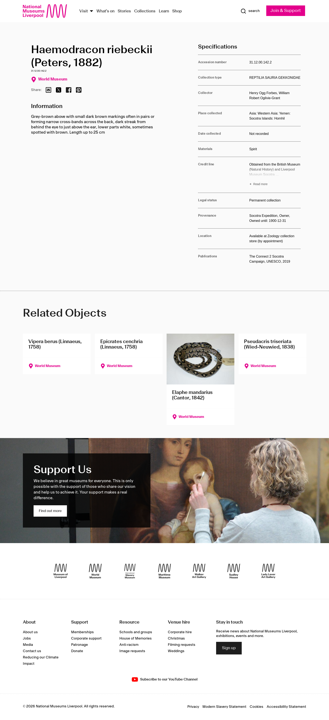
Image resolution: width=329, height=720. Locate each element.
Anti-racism (128, 645)
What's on (106, 11)
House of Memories (135, 638)
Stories (124, 11)
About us (30, 632)
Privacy (193, 707)
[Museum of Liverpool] (60, 571)
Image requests (132, 651)
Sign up (229, 648)
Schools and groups (135, 632)
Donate (77, 651)
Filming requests (181, 645)
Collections (144, 11)
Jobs (27, 638)
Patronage (79, 645)
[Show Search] (250, 11)
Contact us (32, 651)
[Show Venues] (91, 11)
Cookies (256, 707)
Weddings (176, 651)
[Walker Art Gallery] (199, 571)
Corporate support (86, 638)
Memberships (82, 632)
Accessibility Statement (286, 707)
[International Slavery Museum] (129, 571)
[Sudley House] (233, 571)
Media (28, 645)
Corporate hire (180, 632)
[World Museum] (95, 571)
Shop (177, 11)
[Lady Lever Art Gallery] (268, 571)
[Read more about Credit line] (274, 175)
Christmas (176, 638)
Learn (164, 11)
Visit (83, 11)
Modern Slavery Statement (224, 707)
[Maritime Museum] (164, 571)
